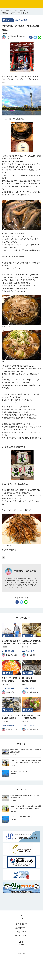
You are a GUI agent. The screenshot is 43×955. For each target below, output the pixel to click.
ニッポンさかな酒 (21, 20)
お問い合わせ (21, 931)
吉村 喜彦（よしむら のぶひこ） (16, 37)
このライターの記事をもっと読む (14, 588)
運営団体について (21, 927)
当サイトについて (21, 924)
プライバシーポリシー (21, 935)
